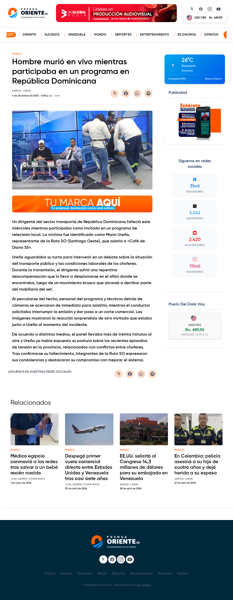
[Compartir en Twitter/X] (115, 93)
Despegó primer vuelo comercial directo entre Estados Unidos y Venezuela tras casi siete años (88, 467)
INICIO (8, 34)
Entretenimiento (154, 34)
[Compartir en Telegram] (148, 93)
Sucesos (52, 34)
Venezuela (77, 34)
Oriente (29, 34)
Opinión (211, 34)
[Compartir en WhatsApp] (137, 93)
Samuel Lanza (21, 91)
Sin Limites (143, 585)
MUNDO (17, 54)
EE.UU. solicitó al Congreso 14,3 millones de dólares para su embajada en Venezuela (144, 467)
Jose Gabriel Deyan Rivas (27, 479)
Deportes (123, 34)
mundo (15, 450)
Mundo (100, 34)
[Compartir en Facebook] (126, 93)
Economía (187, 34)
